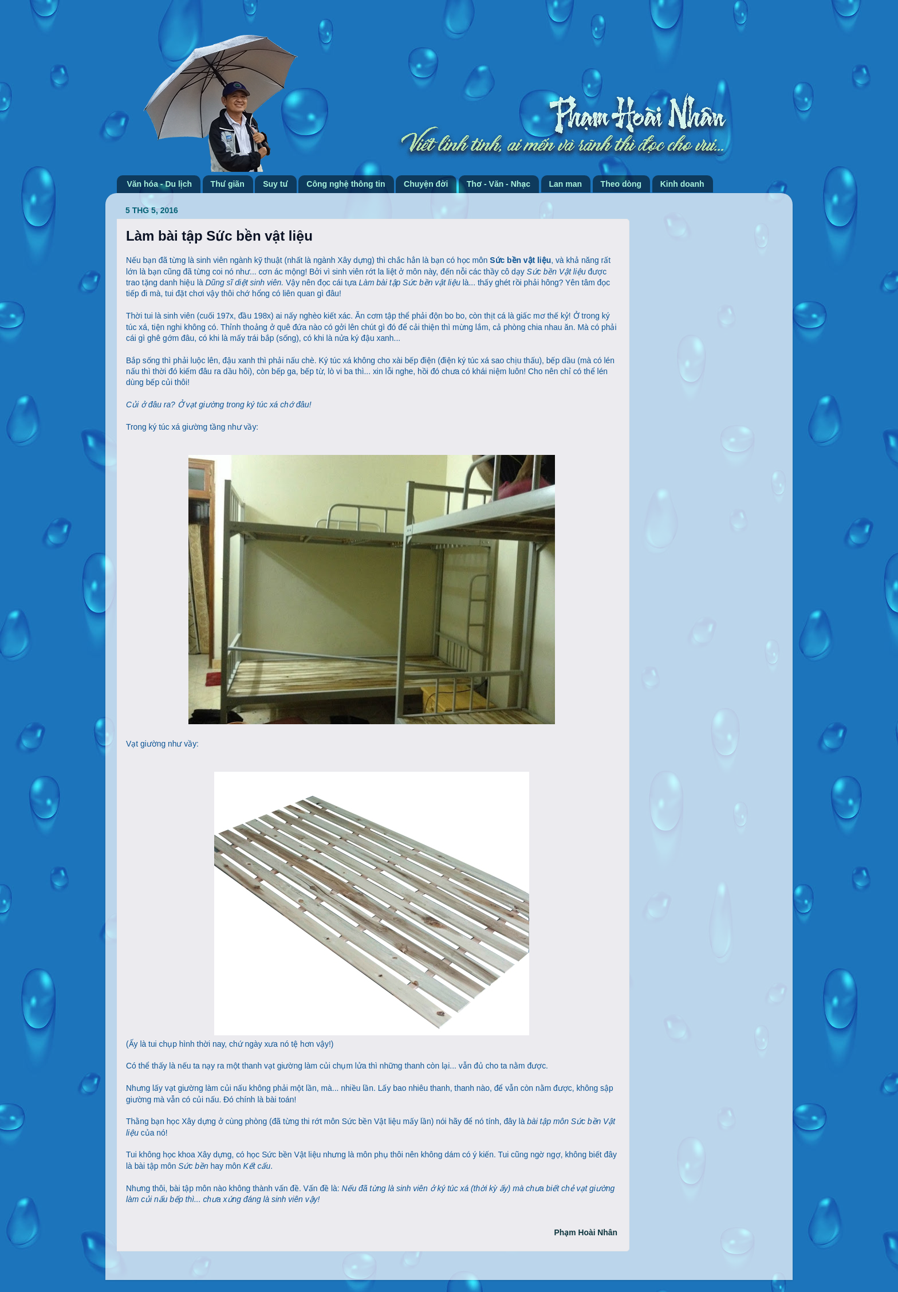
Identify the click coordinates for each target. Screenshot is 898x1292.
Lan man (565, 184)
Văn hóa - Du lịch (159, 184)
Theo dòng (621, 184)
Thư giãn (228, 184)
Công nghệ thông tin (345, 184)
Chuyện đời (426, 184)
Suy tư (275, 184)
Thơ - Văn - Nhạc (498, 184)
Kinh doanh (682, 184)
